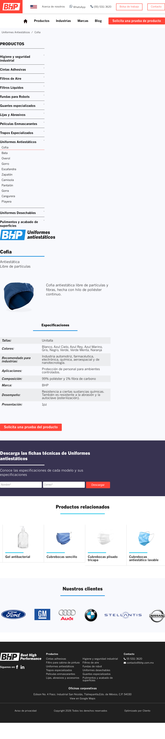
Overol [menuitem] (6, 158)
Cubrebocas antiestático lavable (143, 558)
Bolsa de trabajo (129, 6)
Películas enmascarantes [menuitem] (60, 674)
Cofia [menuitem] (5, 147)
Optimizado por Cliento (137, 711)
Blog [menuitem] (98, 21)
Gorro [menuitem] (5, 164)
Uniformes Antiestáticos (16, 32)
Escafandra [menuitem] (9, 169)
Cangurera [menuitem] (8, 196)
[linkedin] (22, 667)
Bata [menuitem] (5, 153)
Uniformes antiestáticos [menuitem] (60, 666)
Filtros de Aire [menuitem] (10, 78)
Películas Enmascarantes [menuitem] (18, 124)
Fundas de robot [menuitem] (92, 666)
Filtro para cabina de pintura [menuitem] (63, 662)
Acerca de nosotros (53, 6)
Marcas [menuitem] (82, 21)
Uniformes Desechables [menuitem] (18, 213)
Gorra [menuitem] (5, 191)
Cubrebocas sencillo (62, 557)
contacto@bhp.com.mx (140, 663)
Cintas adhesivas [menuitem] (56, 659)
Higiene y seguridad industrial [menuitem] (15, 58)
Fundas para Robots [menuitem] (15, 96)
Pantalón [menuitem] (7, 185)
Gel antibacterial (17, 557)
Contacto (156, 6)
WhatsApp (78, 7)
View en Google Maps (82, 698)
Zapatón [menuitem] (7, 174)
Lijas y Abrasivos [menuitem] (12, 115)
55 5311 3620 (133, 659)
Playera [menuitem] (6, 201)
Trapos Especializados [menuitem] (16, 133)
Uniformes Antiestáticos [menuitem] (18, 142)
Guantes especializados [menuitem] (17, 105)
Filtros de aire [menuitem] (91, 662)
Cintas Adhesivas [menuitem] (13, 69)
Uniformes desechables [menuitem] (96, 670)
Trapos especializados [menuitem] (59, 670)
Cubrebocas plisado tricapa (103, 558)
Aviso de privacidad (26, 711)
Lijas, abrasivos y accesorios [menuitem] (62, 678)
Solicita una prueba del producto (31, 427)
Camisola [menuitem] (8, 180)
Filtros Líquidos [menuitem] (11, 87)
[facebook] (18, 667)
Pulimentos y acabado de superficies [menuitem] (19, 223)
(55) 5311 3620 (102, 7)
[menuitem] (25, 21)
